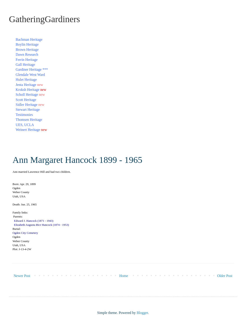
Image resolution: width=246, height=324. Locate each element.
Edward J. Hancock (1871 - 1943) (33, 220)
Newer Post (22, 276)
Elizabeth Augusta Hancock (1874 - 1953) (41, 224)
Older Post (224, 276)
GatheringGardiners (44, 19)
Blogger (142, 313)
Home (123, 276)
